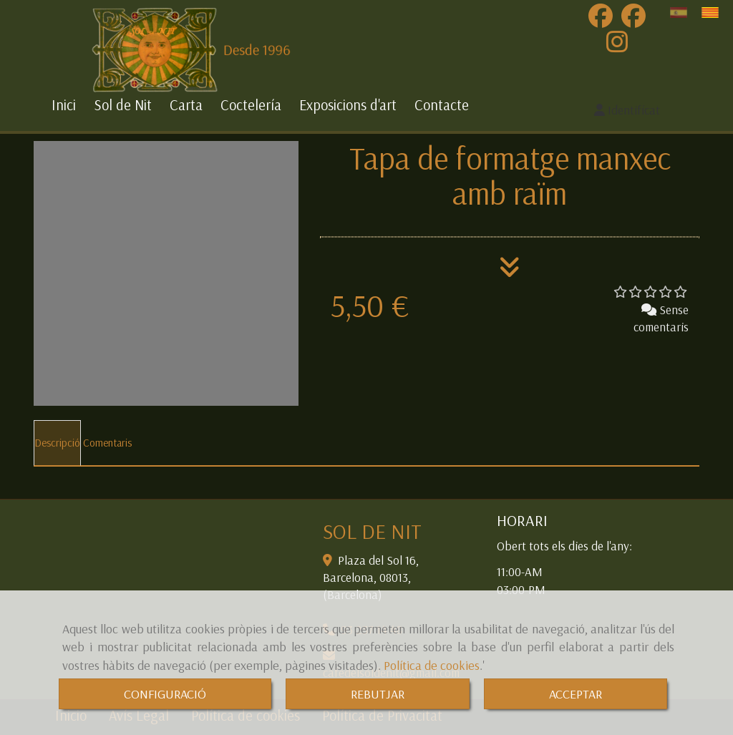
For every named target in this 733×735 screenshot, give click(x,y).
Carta (186, 105)
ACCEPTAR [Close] (575, 694)
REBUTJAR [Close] (377, 694)
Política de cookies (432, 665)
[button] (627, 110)
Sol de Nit (123, 105)
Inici (64, 105)
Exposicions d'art (348, 105)
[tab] (57, 443)
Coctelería (250, 105)
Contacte (441, 105)
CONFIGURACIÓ (165, 694)
